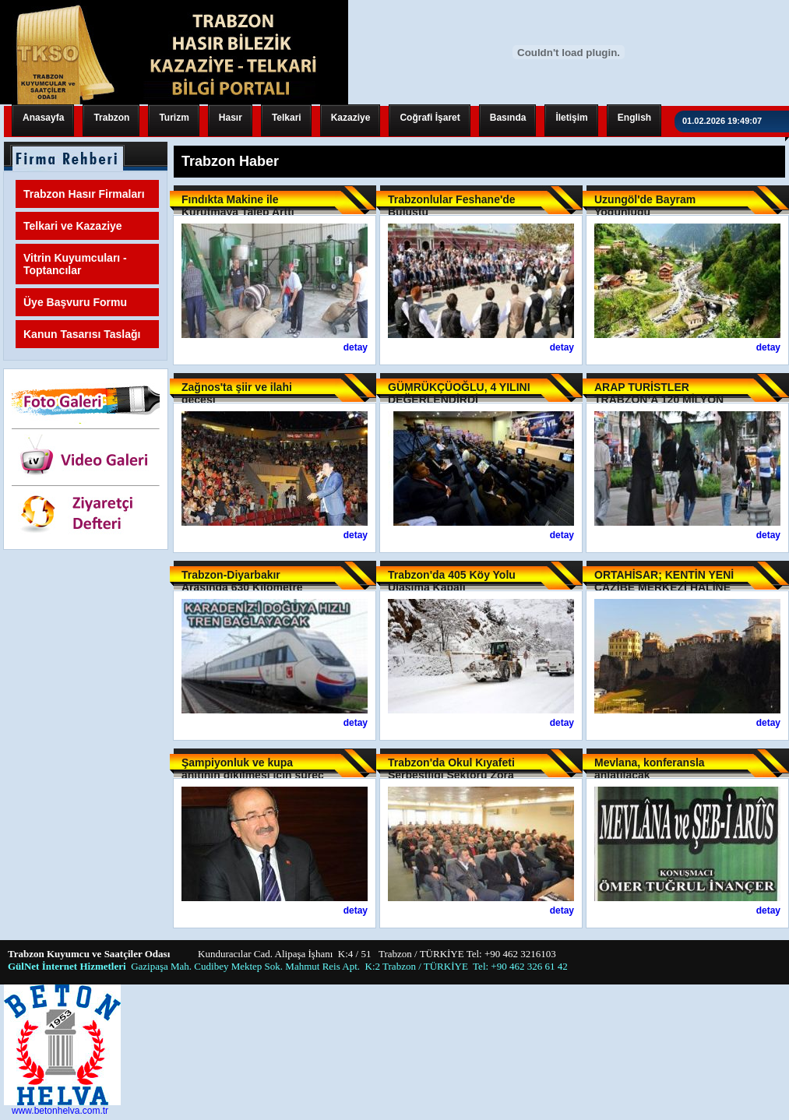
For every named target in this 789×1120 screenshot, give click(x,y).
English (634, 117)
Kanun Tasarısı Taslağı (81, 334)
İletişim (571, 117)
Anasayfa (43, 117)
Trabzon (111, 117)
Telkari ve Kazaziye (72, 226)
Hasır (230, 117)
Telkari (286, 117)
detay (355, 347)
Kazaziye (351, 117)
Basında (508, 117)
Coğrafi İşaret (430, 117)
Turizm (173, 117)
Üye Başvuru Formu (75, 302)
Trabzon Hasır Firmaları (84, 194)
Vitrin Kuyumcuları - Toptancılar (75, 264)
